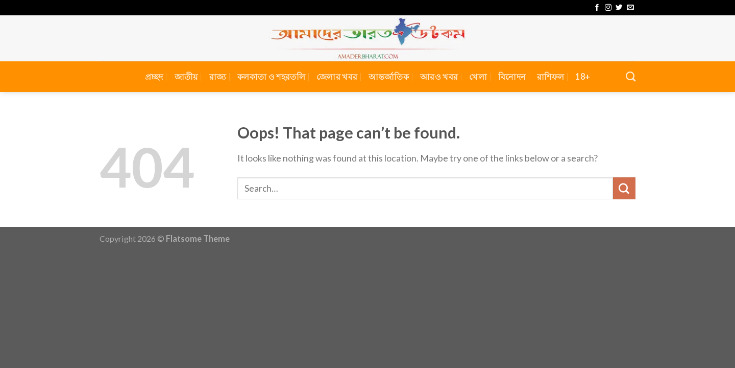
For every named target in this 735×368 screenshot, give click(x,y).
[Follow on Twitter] (619, 8)
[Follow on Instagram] (608, 8)
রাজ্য (218, 76)
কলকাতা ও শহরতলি (271, 76)
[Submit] (624, 188)
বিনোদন (512, 76)
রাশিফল (550, 76)
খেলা (478, 76)
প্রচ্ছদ (154, 76)
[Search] (630, 76)
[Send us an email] (630, 8)
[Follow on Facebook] (597, 8)
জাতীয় (186, 76)
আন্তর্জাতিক (389, 76)
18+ (582, 76)
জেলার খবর (336, 76)
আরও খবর (439, 76)
